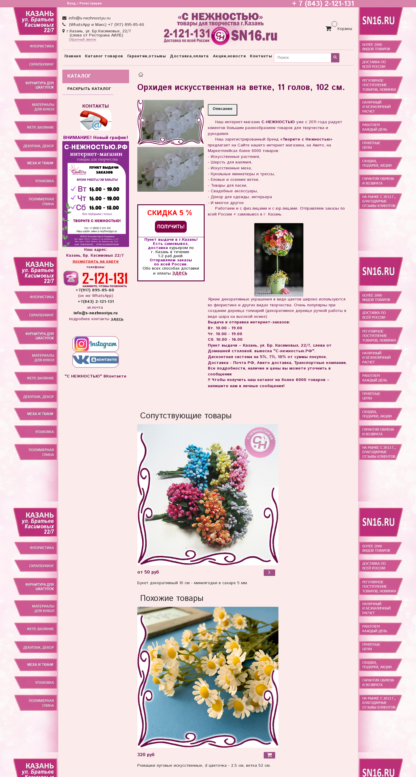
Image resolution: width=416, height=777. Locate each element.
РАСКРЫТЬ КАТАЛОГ (89, 89)
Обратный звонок (82, 39)
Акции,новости (229, 56)
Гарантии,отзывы (146, 56)
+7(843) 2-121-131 (96, 302)
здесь (179, 273)
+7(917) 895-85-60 (96, 290)
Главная (72, 56)
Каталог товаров (104, 56)
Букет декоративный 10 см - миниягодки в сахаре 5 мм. (192, 583)
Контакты (261, 56)
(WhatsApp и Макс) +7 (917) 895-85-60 (106, 25)
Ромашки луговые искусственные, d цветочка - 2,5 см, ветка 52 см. (204, 765)
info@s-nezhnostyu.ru (89, 18)
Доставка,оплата (189, 56)
